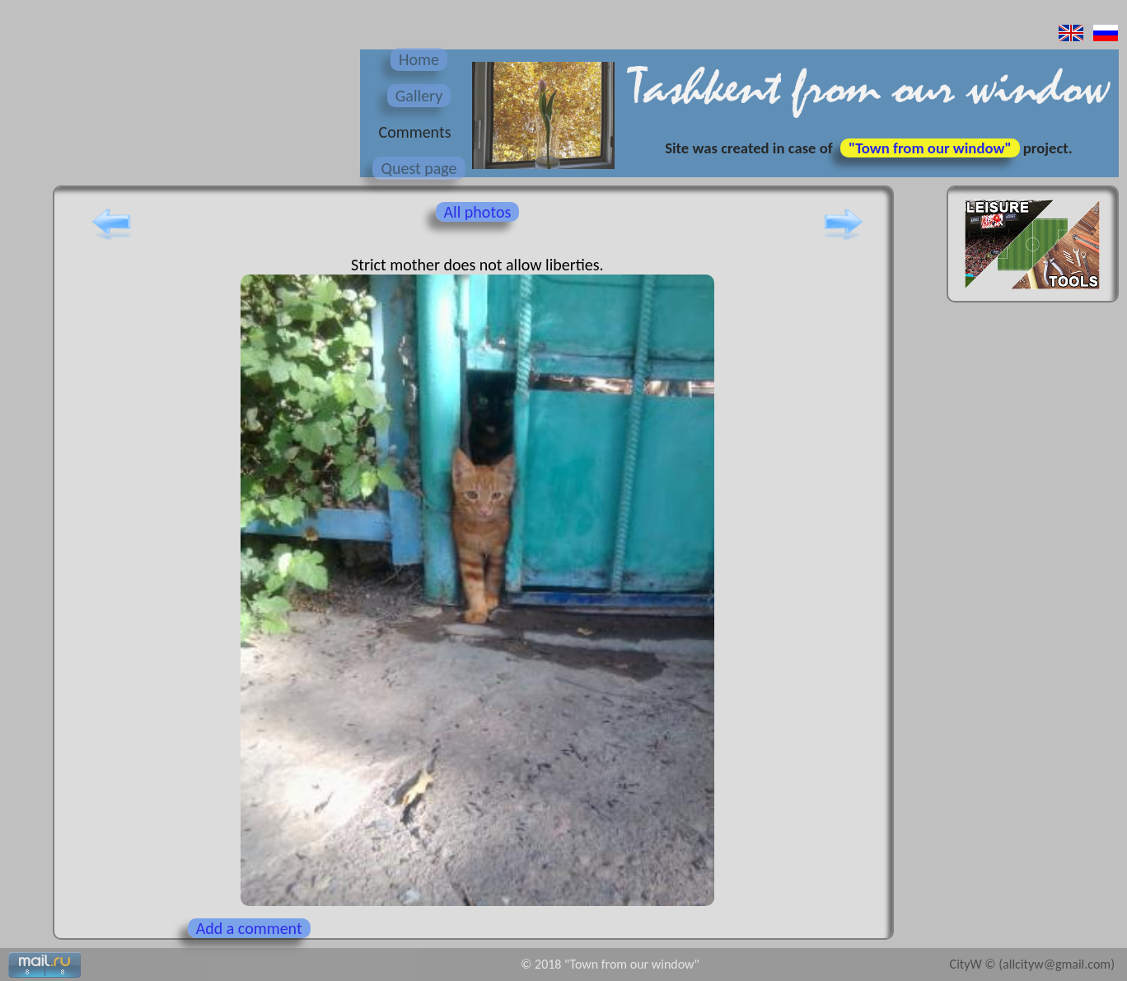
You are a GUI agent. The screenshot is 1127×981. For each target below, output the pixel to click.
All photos (478, 212)
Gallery (418, 96)
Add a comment (249, 928)
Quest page (418, 168)
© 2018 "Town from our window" (610, 964)
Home (419, 59)
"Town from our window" (930, 147)
